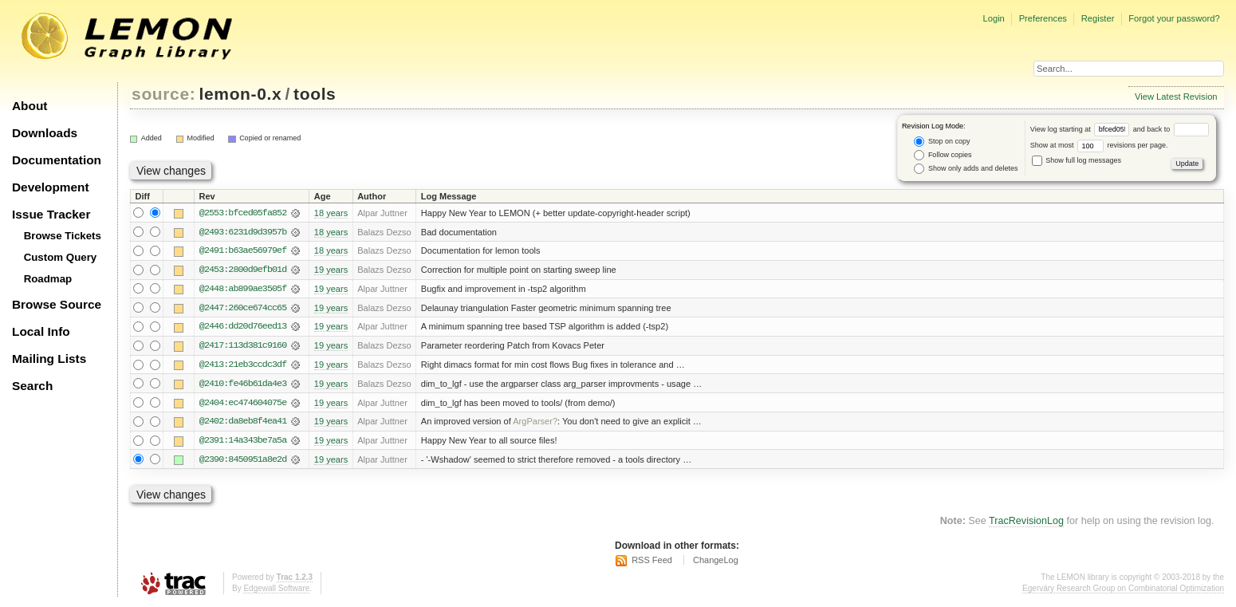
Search (32, 385)
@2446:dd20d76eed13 (242, 327)
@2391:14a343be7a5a (242, 442)
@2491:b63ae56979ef (242, 251)
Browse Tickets (62, 236)
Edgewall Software (276, 590)
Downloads (44, 133)
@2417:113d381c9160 (242, 347)
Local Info (41, 331)
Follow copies (942, 155)
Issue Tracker (51, 214)
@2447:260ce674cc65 (242, 308)
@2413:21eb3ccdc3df (242, 366)
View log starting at (1081, 129)
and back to (1171, 129)
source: (163, 94)
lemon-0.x (240, 94)
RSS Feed (652, 563)
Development (50, 187)
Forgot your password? (1173, 18)
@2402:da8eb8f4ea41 (242, 423)
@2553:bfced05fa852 (242, 213)
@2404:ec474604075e (242, 404)
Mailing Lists (49, 358)
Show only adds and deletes (966, 169)
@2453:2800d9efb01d (242, 270)
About (29, 105)
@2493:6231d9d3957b (242, 232)
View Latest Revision (1176, 96)
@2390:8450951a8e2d (242, 461)
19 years (331, 270)
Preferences (1043, 18)
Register (1098, 18)
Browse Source (56, 304)
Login (993, 18)
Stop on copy (942, 141)
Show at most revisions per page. (1099, 145)
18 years (331, 213)
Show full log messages (1076, 160)
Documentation (56, 160)
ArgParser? (535, 423)
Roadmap (48, 279)
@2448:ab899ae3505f (242, 289)
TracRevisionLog (1026, 524)
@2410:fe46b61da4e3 (242, 385)
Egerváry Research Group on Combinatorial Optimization (1123, 590)
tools (314, 94)
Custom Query (60, 257)
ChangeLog (715, 563)
